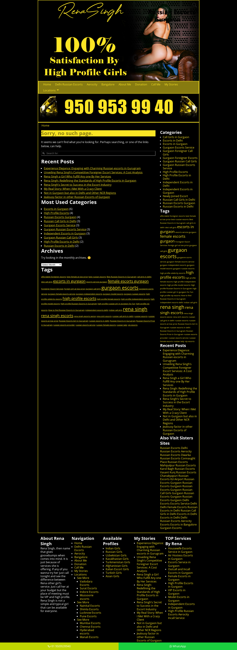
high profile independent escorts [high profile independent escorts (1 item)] (135, 299)
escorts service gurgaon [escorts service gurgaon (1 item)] (96, 282)
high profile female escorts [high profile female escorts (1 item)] (108, 299)
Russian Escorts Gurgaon (60, 217)
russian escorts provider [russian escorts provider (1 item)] (64, 325)
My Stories (171, 84)
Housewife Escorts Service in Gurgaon (180, 550)
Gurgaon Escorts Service (59, 225)
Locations (49, 90)
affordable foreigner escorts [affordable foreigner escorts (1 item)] (53, 277)
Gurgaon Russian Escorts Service (65, 229)
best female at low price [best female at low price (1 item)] (77, 277)
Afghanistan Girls (117, 566)
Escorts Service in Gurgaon (179, 563)
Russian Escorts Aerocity (176, 451)
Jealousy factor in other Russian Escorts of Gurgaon (77, 197)
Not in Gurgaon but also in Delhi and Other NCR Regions (80, 193)
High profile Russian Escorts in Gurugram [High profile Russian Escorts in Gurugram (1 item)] (79, 303)
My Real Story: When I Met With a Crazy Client (73, 189)
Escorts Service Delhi (183, 503)
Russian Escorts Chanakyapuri (178, 474)
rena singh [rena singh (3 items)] (135, 309)
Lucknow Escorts (90, 613)
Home (47, 84)
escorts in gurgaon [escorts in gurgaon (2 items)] (69, 281)
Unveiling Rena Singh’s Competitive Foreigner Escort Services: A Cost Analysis (93, 172)
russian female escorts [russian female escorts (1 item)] (106, 325)
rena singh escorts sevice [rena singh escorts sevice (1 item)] (85, 316)
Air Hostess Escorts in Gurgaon (180, 557)
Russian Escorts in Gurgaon (171, 16)
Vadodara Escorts (86, 583)
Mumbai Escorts (90, 623)
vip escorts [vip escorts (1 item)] (132, 325)
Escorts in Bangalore (183, 524)
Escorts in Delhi (173, 140)
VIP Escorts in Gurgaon (176, 591)
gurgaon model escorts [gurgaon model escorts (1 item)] (113, 294)
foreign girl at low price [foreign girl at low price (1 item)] (74, 289)
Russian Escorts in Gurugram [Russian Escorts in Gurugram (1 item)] (123, 321)
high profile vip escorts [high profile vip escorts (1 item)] (170, 295)
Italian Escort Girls (117, 569)
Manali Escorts (89, 637)
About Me (125, 84)
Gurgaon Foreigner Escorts (180, 158)
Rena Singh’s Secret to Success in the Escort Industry (77, 185)
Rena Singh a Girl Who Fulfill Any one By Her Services (77, 176)
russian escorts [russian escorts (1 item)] (141, 316)
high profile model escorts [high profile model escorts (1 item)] (178, 285)
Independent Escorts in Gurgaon (65, 233)
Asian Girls (112, 576)
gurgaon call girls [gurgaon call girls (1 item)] (93, 289)
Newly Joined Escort (175, 196)
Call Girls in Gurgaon (176, 137)
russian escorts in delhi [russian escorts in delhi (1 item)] (99, 321)
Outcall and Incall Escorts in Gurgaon (180, 570)
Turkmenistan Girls (118, 562)
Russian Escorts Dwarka (175, 455)
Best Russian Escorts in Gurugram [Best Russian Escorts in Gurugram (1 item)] (121, 277)
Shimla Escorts (89, 609)
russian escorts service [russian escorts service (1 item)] (85, 325)
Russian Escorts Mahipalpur (174, 463)
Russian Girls (114, 552)
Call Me (155, 84)
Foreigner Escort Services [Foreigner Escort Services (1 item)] (52, 289)
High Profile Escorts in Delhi (61, 241)
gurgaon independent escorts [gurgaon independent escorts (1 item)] (89, 294)
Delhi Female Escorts (173, 507)
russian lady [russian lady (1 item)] (122, 325)
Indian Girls (113, 548)
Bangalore (108, 84)
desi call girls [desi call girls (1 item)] (46, 282)
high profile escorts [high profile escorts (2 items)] (79, 298)
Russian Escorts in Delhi (59, 246)
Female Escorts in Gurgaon (179, 577)
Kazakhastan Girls (117, 559)
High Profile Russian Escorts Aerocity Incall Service (181, 614)
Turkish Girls (114, 573)
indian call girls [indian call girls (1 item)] (115, 310)
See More (83, 578)
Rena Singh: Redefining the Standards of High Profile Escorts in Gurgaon (90, 180)
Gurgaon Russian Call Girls (61, 237)
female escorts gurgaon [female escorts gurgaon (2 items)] (128, 281)
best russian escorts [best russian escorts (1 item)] (97, 277)
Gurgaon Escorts (171, 528)
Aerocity (92, 84)
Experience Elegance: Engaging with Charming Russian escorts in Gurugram (92, 168)
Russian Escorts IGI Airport (174, 477)
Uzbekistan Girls (116, 555)
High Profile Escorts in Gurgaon (180, 584)
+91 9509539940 (59, 646)
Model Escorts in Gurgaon (178, 598)
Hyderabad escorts (87, 631)
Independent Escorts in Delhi (178, 184)
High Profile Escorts (56, 213)
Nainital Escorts (90, 606)
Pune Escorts (88, 616)
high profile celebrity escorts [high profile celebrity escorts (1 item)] (172, 273)
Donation (141, 84)
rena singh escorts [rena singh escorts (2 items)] (57, 315)
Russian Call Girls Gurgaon (176, 491)
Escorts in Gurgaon (56, 209)
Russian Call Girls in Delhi (60, 221)
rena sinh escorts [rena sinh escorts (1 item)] (104, 316)
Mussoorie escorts (86, 597)
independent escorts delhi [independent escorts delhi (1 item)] (96, 310)
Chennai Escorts (90, 627)
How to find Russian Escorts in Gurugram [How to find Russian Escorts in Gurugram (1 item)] (66, 310)
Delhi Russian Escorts (69, 84)
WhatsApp (178, 646)
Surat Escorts (88, 588)
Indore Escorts (89, 592)
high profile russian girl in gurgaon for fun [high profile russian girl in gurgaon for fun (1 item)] (116, 303)
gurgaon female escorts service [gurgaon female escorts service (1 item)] (61, 294)
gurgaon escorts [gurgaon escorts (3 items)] (119, 287)
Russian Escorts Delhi (174, 448)
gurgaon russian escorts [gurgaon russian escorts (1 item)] (134, 294)
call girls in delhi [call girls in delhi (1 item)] (144, 277)
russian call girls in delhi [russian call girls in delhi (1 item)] (123, 316)
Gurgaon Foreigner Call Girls (178, 152)
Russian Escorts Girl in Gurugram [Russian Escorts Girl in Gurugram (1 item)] (73, 321)
